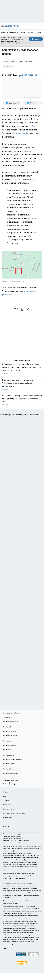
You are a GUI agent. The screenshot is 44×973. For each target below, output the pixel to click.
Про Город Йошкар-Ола (10, 721)
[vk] (16, 309)
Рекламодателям (8, 822)
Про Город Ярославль (10, 735)
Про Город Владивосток (10, 769)
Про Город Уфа (8, 749)
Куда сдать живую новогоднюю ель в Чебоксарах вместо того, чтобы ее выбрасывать (22, 385)
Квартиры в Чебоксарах (10, 32)
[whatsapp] (22, 309)
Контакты (6, 800)
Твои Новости (7, 717)
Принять (35, 39)
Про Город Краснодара (10, 773)
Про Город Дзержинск (10, 763)
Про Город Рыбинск (9, 745)
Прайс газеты (7, 817)
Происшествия (25, 61)
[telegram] (29, 309)
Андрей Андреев (28, 74)
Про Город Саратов (9, 755)
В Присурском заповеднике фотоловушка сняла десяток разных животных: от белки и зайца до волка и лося (22, 369)
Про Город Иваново (9, 731)
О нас (4, 796)
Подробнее (6, 897)
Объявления (7, 805)
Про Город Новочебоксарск (12, 713)
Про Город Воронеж (9, 727)
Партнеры (6, 826)
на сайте (31, 126)
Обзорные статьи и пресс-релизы (14, 813)
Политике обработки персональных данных (11, 44)
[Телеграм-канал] (32, 103)
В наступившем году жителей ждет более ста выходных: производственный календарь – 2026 (22, 400)
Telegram (5, 792)
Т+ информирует (27, 32)
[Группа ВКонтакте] (11, 103)
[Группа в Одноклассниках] (9, 783)
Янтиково (8, 66)
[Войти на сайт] (40, 26)
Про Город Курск (8, 741)
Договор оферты (8, 809)
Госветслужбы (21, 133)
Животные (9, 61)
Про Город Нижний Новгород (12, 759)
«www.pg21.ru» (19, 834)
